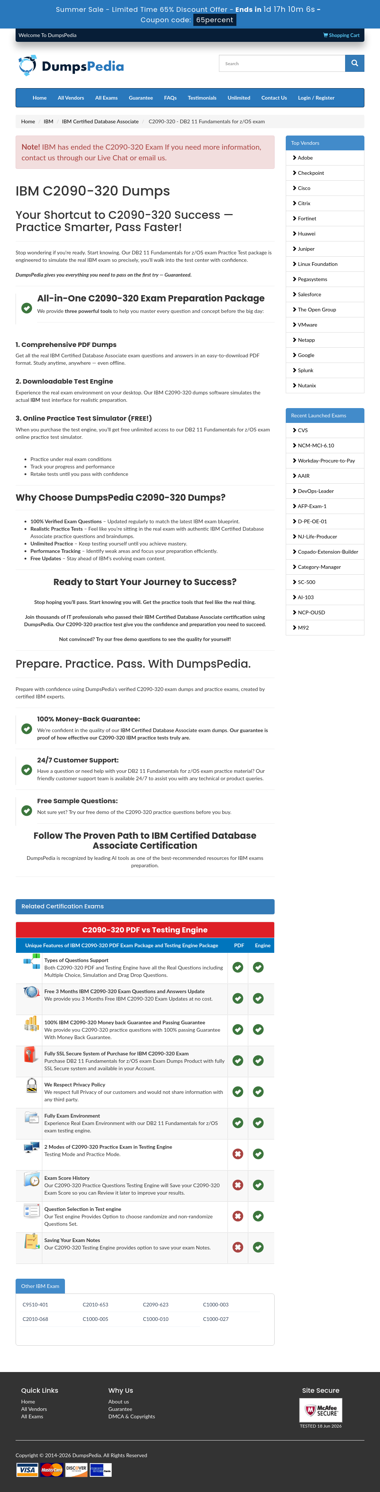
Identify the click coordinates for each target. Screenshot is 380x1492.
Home (40, 97)
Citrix (301, 203)
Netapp (303, 340)
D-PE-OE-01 (309, 521)
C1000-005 (95, 1319)
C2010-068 (35, 1319)
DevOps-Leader (313, 491)
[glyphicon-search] (354, 63)
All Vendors (71, 97)
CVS (300, 430)
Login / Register (316, 97)
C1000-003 (216, 1305)
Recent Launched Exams (319, 415)
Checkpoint (308, 173)
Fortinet (304, 218)
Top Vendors (305, 143)
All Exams (106, 97)
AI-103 (303, 597)
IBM (48, 121)
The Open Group (314, 309)
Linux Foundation (315, 264)
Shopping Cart (341, 35)
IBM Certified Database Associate (100, 121)
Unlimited (239, 97)
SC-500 (303, 582)
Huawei (304, 233)
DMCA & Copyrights (131, 1416)
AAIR (301, 476)
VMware (305, 324)
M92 (300, 627)
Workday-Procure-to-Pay (323, 460)
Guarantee (141, 97)
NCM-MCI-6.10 (313, 445)
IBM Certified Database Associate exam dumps (174, 730)
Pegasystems (309, 279)
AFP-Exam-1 (309, 506)
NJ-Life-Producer (314, 536)
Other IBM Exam (40, 1286)
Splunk (303, 370)
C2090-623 (155, 1305)
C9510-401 (35, 1305)
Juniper (303, 249)
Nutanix (304, 385)
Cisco (301, 188)
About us (118, 1401)
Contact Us (274, 97)
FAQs (170, 97)
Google (303, 355)
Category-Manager (316, 567)
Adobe (302, 157)
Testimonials (202, 97)
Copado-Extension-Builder (325, 551)
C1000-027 (216, 1319)
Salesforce (306, 294)
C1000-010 (155, 1319)
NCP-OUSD (308, 612)
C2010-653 (95, 1305)
